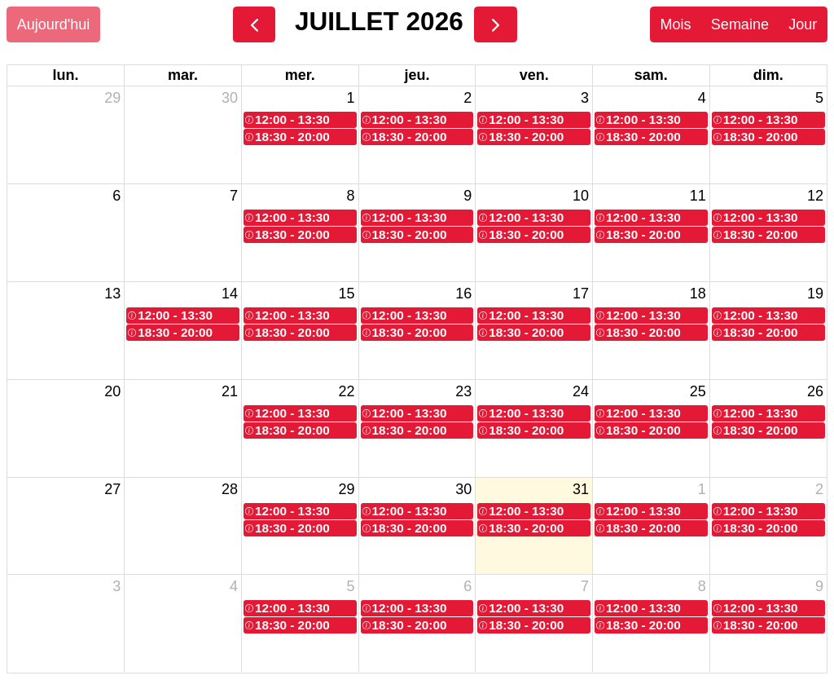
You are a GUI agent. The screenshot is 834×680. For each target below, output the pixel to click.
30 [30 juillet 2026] (463, 489)
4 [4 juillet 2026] (702, 98)
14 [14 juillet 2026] (230, 293)
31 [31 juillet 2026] (581, 489)
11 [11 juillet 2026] (698, 196)
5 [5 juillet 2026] (819, 98)
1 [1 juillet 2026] (351, 98)
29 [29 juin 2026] (112, 98)
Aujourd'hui (53, 24)
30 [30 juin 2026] (230, 98)
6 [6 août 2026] (467, 586)
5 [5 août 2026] (351, 586)
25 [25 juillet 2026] (698, 391)
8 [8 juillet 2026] (351, 196)
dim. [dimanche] (768, 75)
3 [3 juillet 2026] (585, 98)
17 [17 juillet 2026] (581, 293)
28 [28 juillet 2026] (230, 489)
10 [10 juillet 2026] (581, 196)
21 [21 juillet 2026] (230, 391)
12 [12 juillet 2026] (815, 196)
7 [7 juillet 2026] (234, 196)
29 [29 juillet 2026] (347, 489)
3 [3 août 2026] (116, 586)
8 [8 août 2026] (702, 586)
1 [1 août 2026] (702, 489)
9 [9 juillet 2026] (467, 196)
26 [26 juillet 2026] (815, 391)
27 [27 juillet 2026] (112, 489)
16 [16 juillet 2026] (463, 293)
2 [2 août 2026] (819, 489)
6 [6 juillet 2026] (116, 196)
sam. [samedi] (651, 75)
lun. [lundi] (66, 75)
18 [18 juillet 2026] (698, 293)
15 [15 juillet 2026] (347, 293)
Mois (675, 24)
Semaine (740, 24)
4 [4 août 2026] (234, 586)
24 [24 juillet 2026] (581, 391)
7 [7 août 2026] (585, 586)
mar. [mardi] (183, 75)
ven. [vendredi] (534, 75)
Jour (802, 24)
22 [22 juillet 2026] (347, 391)
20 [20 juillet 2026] (112, 391)
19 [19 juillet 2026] (815, 293)
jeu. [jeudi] (416, 75)
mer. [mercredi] (300, 75)
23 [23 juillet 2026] (463, 391)
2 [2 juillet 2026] (467, 98)
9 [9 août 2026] (819, 586)
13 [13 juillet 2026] (112, 293)
